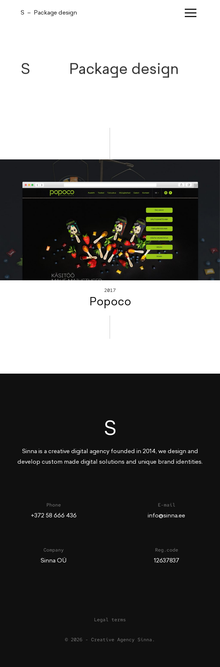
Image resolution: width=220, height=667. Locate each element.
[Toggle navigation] (192, 13)
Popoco (110, 301)
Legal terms (110, 620)
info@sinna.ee (166, 515)
